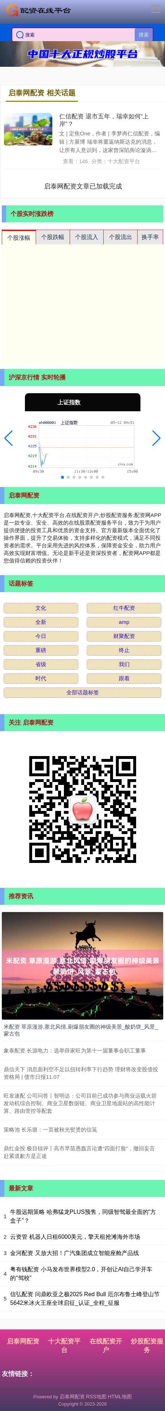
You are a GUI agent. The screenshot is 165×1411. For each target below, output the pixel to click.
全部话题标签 (82, 692)
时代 (40, 678)
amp (124, 622)
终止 (124, 650)
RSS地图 (96, 1396)
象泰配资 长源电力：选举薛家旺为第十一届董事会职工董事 (75, 1050)
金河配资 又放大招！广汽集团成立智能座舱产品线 (74, 1253)
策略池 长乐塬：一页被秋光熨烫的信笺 (50, 1129)
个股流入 (86, 237)
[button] (8, 438)
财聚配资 (124, 636)
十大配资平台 (64, 1346)
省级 (40, 664)
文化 (40, 608)
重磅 (40, 650)
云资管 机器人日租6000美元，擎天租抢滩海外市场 (75, 1237)
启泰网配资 (23, 1341)
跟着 (124, 678)
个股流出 (120, 237)
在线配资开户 (106, 1346)
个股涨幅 (18, 238)
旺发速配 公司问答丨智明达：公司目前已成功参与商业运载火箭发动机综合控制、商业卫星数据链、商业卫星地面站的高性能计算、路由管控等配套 (80, 1103)
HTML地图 (120, 1396)
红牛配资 (124, 608)
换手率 (150, 237)
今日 (40, 636)
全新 (40, 622)
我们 (124, 664)
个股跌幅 (52, 237)
